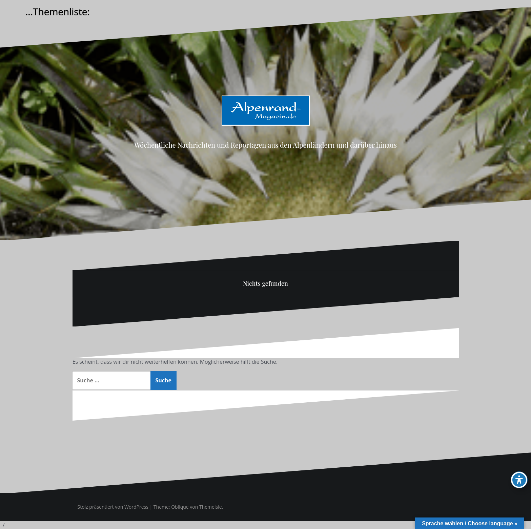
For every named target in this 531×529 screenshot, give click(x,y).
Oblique (180, 507)
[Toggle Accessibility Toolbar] (519, 480)
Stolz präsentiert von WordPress (113, 507)
